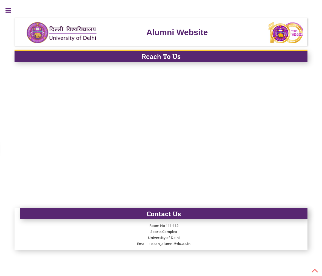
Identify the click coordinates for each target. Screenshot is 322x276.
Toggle (8, 10)
